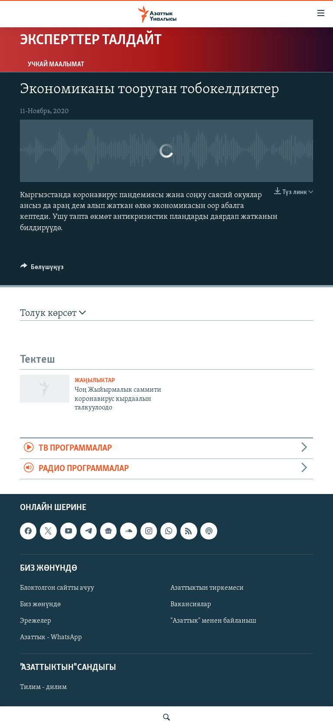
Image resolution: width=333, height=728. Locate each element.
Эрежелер (35, 621)
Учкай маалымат (56, 64)
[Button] (42, 269)
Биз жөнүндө (40, 604)
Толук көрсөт (53, 313)
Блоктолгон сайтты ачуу (57, 588)
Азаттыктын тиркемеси (207, 588)
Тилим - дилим (43, 687)
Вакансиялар (190, 604)
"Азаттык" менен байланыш (213, 621)
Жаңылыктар (95, 380)
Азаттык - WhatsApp (51, 637)
